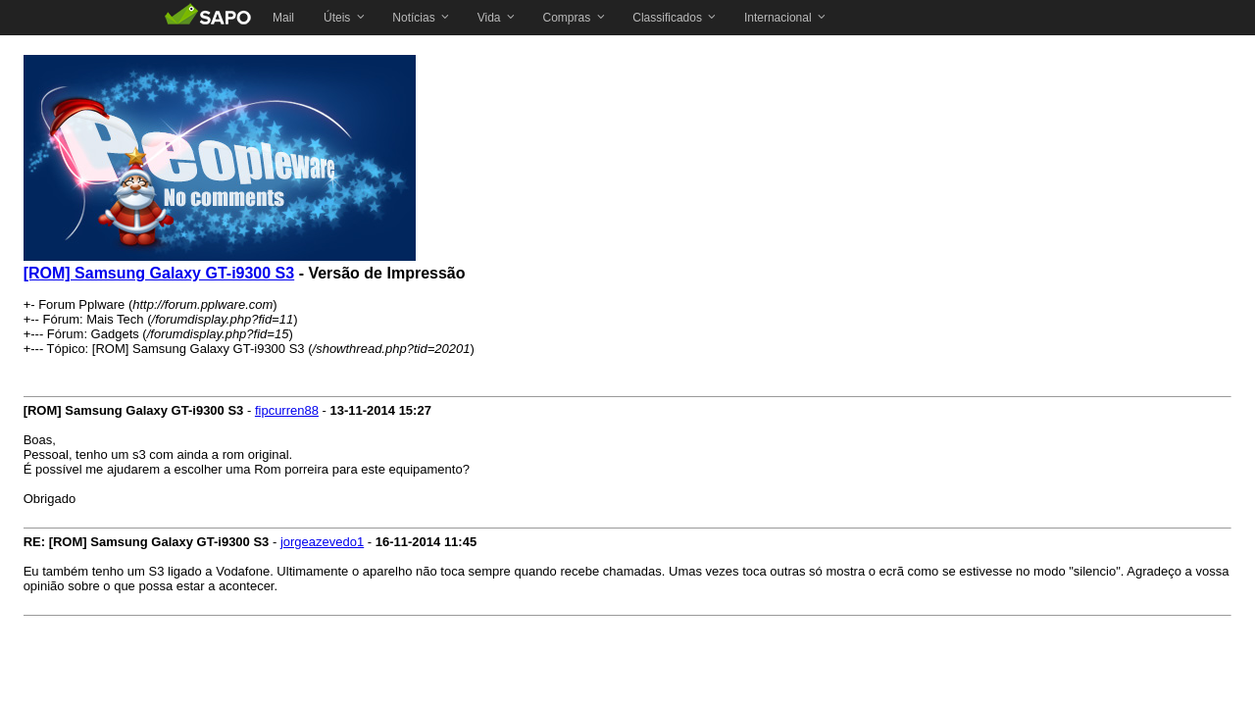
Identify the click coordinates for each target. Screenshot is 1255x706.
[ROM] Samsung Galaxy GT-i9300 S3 (159, 273)
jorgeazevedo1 (322, 541)
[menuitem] (283, 17)
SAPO (207, 17)
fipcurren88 (287, 410)
